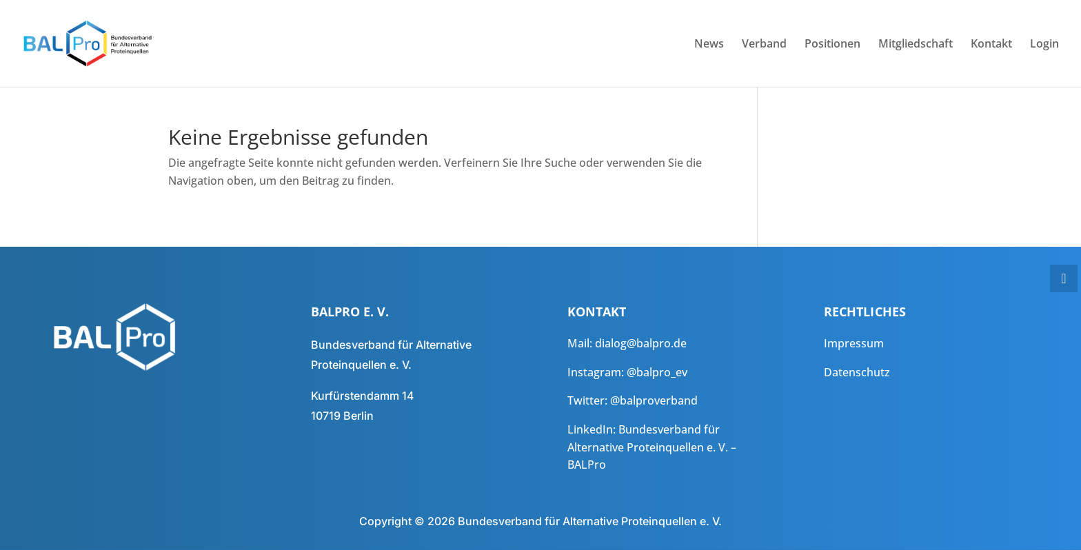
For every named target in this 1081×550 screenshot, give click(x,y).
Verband (764, 45)
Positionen (832, 45)
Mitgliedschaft (915, 45)
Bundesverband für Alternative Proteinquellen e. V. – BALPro (651, 447)
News (709, 45)
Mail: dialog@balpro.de (627, 343)
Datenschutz (857, 372)
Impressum (854, 343)
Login (1044, 45)
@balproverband (654, 400)
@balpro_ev (657, 372)
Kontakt (991, 45)
